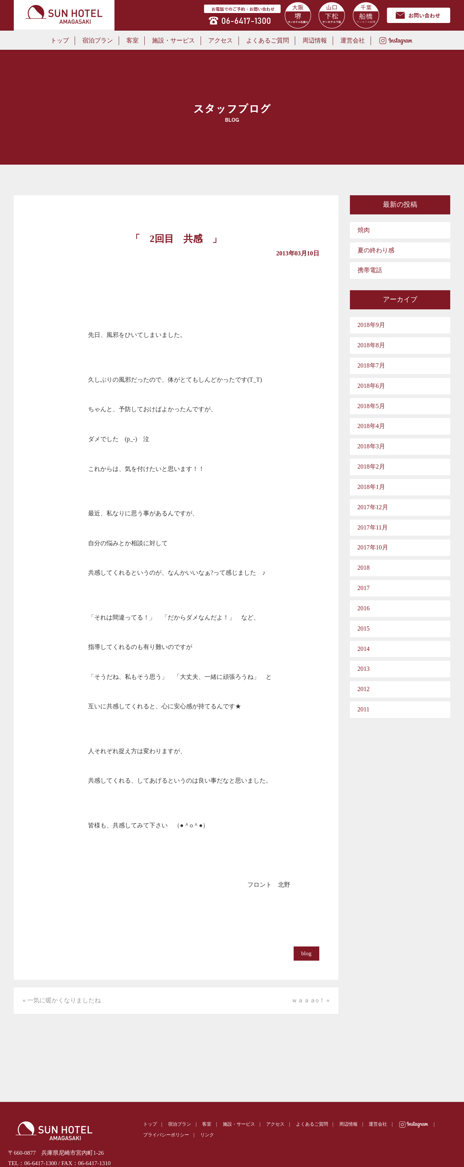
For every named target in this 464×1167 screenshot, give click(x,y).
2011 (363, 709)
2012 (364, 689)
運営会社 (352, 40)
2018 (364, 567)
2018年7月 (371, 365)
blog (306, 953)
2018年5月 (371, 406)
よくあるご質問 (267, 40)
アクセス (220, 40)
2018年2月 (371, 466)
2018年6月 (371, 385)
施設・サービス (173, 40)
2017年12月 (373, 507)
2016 (364, 608)
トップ (60, 40)
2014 (364, 649)
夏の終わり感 (376, 250)
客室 (132, 40)
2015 (364, 628)
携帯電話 (370, 270)
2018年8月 (371, 345)
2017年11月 (373, 527)
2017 (364, 588)
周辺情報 (314, 40)
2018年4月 (371, 426)
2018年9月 (371, 325)
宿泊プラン (97, 40)
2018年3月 (371, 446)
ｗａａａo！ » (310, 1000)
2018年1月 (371, 487)
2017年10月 (373, 547)
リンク (207, 1135)
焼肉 (364, 230)
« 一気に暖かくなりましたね (62, 1000)
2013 (364, 668)
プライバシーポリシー (166, 1135)
